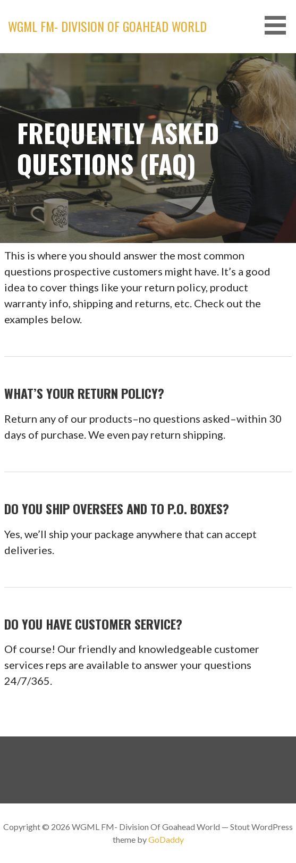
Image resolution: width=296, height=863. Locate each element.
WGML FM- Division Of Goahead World (107, 26)
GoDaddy (166, 839)
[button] (279, 25)
